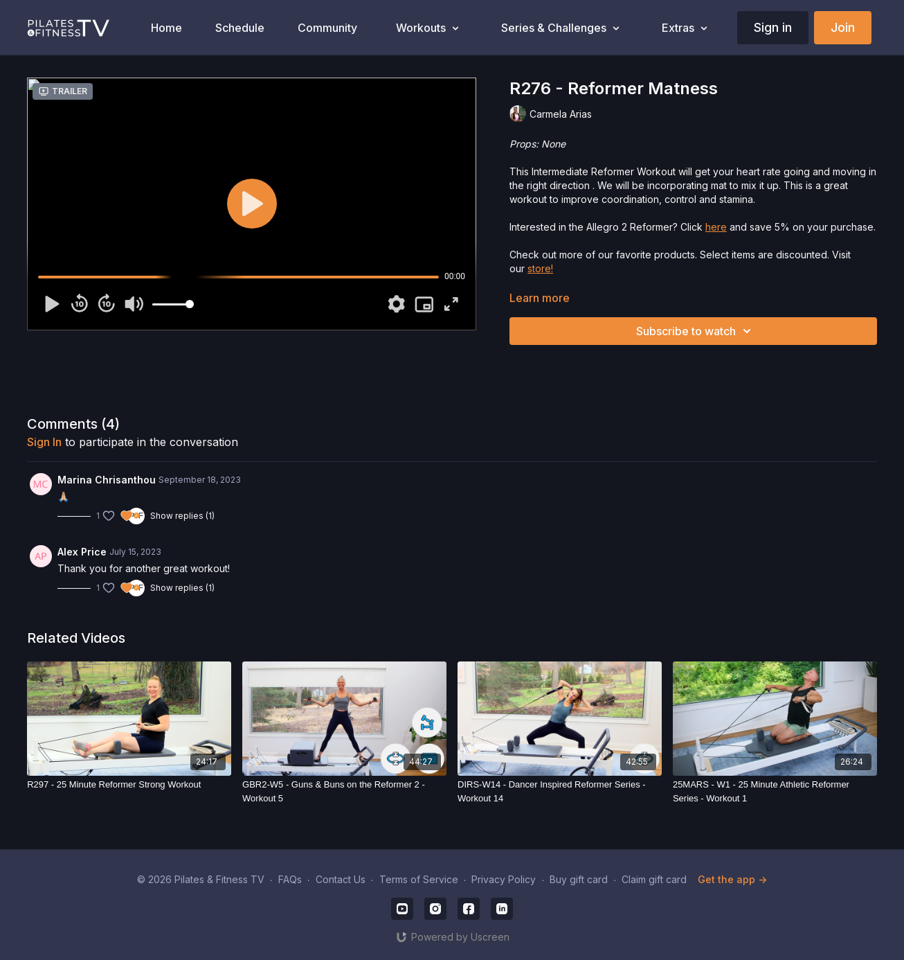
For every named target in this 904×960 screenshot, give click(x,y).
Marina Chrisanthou (106, 480)
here (716, 227)
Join (843, 27)
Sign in (773, 27)
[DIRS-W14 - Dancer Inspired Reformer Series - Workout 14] (560, 791)
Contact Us (340, 879)
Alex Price (82, 552)
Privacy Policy (503, 879)
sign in (44, 442)
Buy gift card (579, 879)
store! (540, 268)
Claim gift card (654, 879)
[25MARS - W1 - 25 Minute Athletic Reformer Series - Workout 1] (775, 791)
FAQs (290, 879)
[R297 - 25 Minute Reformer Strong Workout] (129, 785)
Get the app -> (732, 879)
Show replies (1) (182, 515)
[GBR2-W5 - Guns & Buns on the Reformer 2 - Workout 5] (344, 791)
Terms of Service (418, 879)
